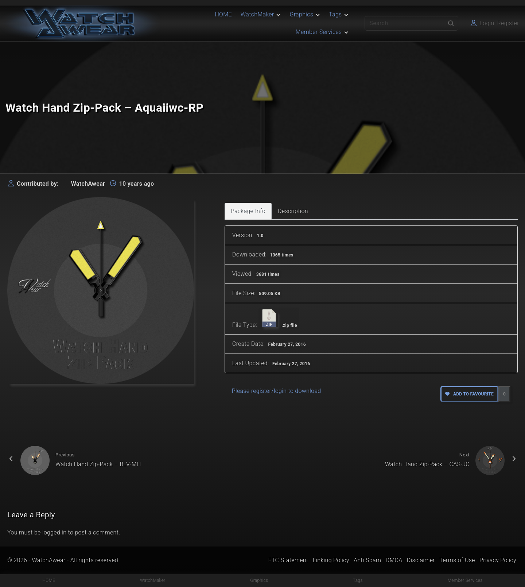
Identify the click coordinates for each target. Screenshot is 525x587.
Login (486, 23)
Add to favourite (469, 394)
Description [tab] (293, 211)
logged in (54, 532)
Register (508, 23)
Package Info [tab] (248, 211)
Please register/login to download (276, 390)
